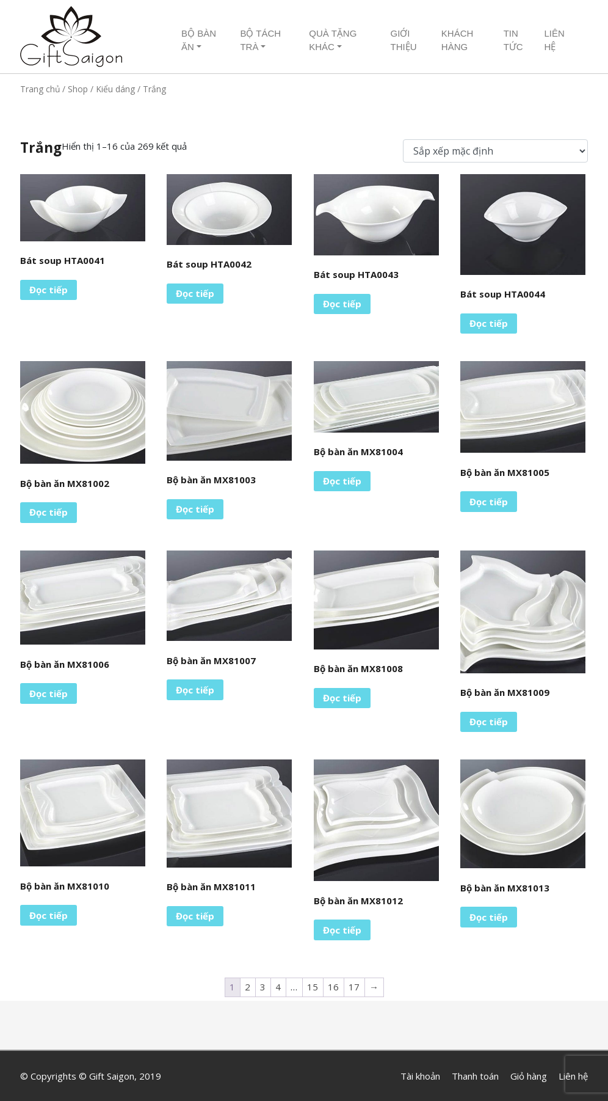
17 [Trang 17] (354, 987)
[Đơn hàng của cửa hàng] (495, 151)
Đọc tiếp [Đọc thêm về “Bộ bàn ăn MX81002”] (48, 512)
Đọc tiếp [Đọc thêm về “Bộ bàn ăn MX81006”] (48, 693)
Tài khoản (420, 1076)
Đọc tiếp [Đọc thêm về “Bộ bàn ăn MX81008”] (342, 698)
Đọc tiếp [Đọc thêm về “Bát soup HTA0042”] (195, 293)
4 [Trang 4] (278, 987)
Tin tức (513, 40)
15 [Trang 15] (312, 987)
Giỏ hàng (528, 1076)
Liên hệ (554, 40)
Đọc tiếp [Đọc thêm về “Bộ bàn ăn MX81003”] (195, 509)
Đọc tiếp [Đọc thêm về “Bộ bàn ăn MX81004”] (342, 481)
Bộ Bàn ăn (198, 40)
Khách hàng (457, 40)
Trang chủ (40, 89)
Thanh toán (475, 1076)
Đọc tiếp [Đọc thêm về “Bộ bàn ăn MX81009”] (488, 721)
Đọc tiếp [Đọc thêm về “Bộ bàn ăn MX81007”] (195, 690)
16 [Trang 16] (333, 987)
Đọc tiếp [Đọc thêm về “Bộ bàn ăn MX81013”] (488, 917)
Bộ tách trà (260, 40)
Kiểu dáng (115, 89)
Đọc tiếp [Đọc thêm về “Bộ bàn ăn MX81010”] (48, 915)
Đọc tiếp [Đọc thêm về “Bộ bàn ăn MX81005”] (488, 502)
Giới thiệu (403, 40)
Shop (78, 89)
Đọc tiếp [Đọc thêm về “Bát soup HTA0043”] (342, 304)
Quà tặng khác (332, 40)
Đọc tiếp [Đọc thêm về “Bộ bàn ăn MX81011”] (195, 916)
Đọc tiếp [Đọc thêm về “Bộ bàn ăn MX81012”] (342, 930)
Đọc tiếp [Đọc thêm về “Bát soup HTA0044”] (488, 323)
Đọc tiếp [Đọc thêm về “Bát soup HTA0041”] (48, 289)
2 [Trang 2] (247, 987)
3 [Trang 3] (263, 987)
